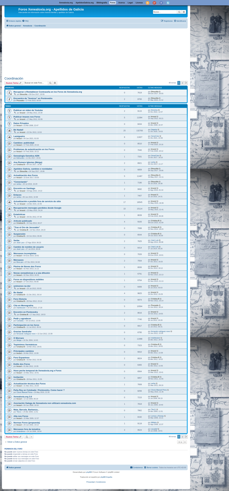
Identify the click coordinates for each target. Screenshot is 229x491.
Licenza (139, 3)
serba (153, 162)
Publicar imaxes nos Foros (27, 117)
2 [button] (182, 82)
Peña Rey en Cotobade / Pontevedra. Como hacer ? (39, 390)
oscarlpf (154, 429)
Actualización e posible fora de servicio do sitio (37, 201)
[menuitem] (25, 21)
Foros (112, 3)
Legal (130, 3)
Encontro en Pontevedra (26, 312)
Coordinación (13, 78)
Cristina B (21, 164)
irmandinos (21, 431)
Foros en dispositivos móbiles (29, 279)
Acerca (121, 3)
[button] (186, 83)
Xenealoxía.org (66, 3)
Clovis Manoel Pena (24, 392)
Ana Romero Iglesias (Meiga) (28, 162)
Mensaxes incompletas (25, 253)
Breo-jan (20, 262)
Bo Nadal (18, 292)
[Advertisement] (99, 52)
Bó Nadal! (18, 130)
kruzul (22, 113)
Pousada (20, 100)
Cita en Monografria (23, 305)
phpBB (88, 472)
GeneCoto (155, 136)
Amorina (154, 110)
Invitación (18, 377)
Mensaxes (19, 260)
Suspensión (19, 234)
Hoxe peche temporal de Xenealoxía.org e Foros (37, 370)
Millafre (154, 422)
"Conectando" (21, 182)
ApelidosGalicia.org (85, 3)
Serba (16, 240)
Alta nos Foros (21, 416)
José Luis (20, 243)
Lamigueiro (19, 136)
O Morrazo (19, 338)
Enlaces (17, 195)
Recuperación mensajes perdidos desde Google (37, 208)
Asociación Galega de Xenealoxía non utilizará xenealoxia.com (45, 403)
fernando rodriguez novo (26, 334)
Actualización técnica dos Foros (30, 383)
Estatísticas (19, 214)
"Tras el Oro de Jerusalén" (27, 227)
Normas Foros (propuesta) (27, 422)
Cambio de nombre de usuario (29, 247)
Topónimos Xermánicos (25, 344)
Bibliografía (102, 3)
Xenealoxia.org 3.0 (23, 396)
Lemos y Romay (157, 416)
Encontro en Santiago (24, 188)
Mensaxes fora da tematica (27, 429)
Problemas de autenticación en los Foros (34, 149)
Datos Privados (21, 123)
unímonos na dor (22, 286)
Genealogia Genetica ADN (26, 156)
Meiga (19, 340)
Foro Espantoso (21, 357)
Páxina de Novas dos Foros (27, 266)
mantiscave (21, 308)
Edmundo (20, 158)
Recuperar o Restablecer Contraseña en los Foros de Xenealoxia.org (48, 92)
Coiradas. (20, 321)
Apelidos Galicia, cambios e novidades (33, 169)
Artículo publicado (23, 221)
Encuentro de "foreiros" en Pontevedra (33, 98)
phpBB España (106, 477)
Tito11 (19, 412)
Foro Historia (20, 299)
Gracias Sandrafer (23, 331)
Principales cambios (24, 351)
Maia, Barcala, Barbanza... (26, 409)
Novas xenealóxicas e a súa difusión (32, 273)
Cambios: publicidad (24, 143)
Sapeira (154, 129)
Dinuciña (23, 94)
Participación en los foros (26, 325)
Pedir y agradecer (22, 318)
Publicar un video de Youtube (28, 110)
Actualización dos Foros (26, 175)
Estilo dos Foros (22, 364)
